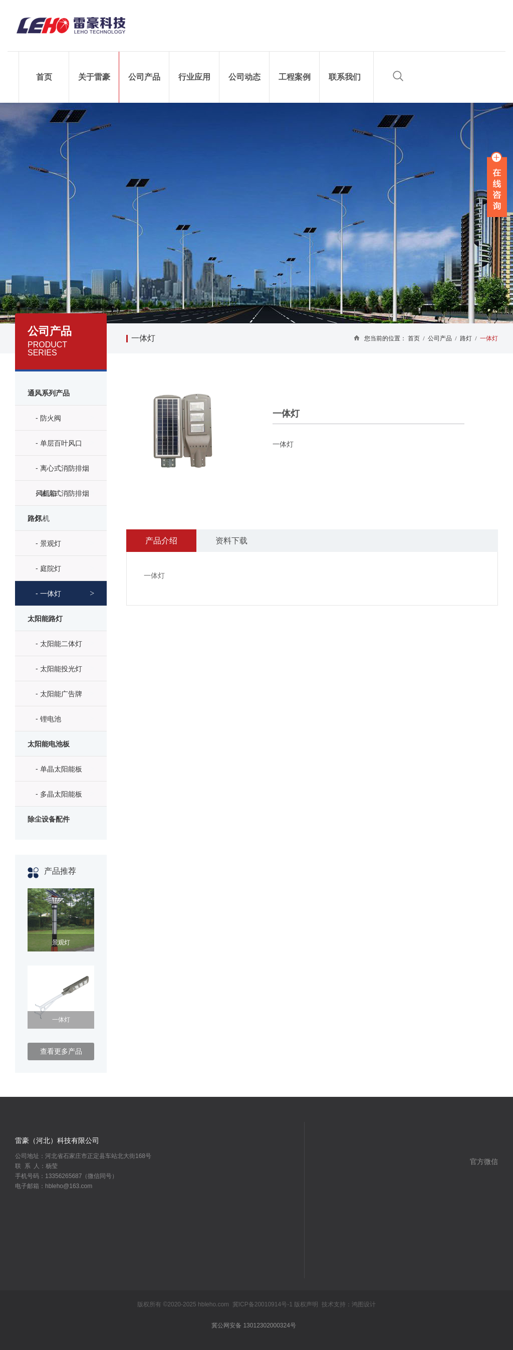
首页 (418, 338)
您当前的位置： (385, 338)
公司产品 (440, 338)
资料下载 (231, 540)
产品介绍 (161, 540)
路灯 (466, 338)
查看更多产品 (61, 1051)
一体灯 (143, 338)
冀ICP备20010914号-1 (262, 1304)
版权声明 (306, 1304)
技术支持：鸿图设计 (349, 1304)
